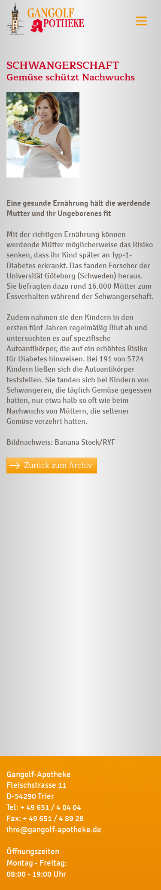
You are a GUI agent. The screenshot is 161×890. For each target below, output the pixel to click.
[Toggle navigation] (141, 21)
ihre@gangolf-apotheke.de (53, 829)
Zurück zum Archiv (58, 465)
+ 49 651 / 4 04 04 (50, 807)
